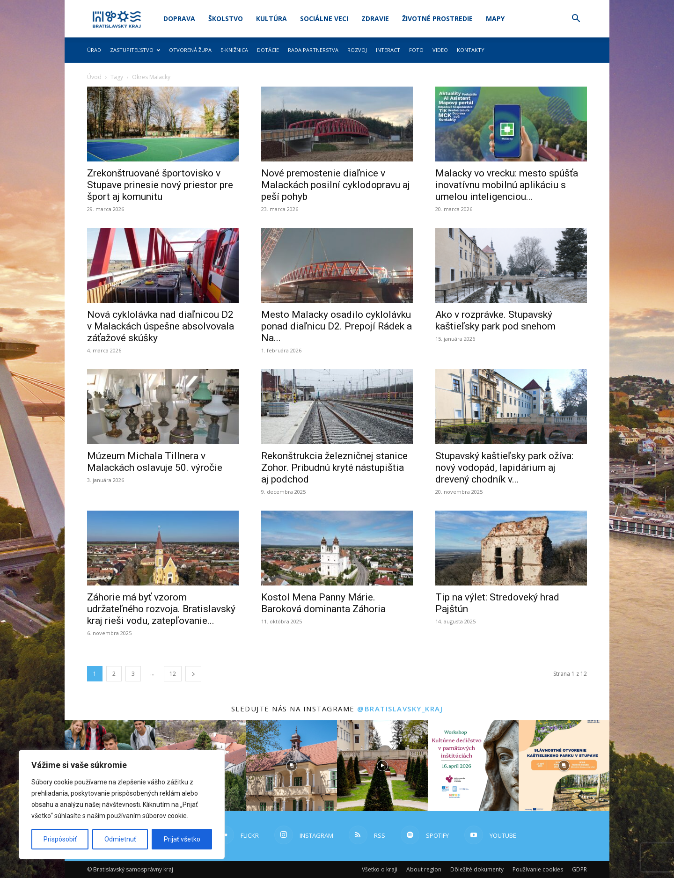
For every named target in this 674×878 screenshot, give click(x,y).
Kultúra (271, 18)
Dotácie (268, 49)
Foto (416, 49)
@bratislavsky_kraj (400, 708)
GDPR (579, 869)
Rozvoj (357, 49)
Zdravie (375, 18)
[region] (122, 804)
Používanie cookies (538, 869)
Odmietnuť (120, 839)
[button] (575, 19)
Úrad (94, 49)
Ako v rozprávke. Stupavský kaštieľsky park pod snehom (495, 320)
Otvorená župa (190, 49)
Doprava (179, 18)
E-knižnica (234, 49)
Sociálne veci (324, 18)
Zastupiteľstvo (135, 49)
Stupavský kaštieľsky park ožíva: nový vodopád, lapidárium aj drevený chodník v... (504, 467)
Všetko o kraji (379, 869)
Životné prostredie (437, 18)
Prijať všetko (182, 839)
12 (172, 674)
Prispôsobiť (60, 839)
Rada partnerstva (313, 49)
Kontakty (470, 49)
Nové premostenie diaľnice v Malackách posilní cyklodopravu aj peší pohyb (335, 185)
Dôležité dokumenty (477, 869)
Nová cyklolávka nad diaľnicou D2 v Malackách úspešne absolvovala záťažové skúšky (160, 326)
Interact (388, 49)
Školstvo (225, 18)
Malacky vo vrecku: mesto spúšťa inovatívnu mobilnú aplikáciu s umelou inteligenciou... (506, 185)
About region (423, 869)
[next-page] (193, 673)
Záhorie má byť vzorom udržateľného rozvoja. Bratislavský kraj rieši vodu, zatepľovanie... (161, 609)
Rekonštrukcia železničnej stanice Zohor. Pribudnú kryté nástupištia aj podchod (334, 467)
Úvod (94, 77)
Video (440, 49)
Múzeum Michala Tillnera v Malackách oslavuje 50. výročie (154, 461)
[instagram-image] (291, 765)
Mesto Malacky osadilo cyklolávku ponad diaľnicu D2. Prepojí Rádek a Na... (336, 326)
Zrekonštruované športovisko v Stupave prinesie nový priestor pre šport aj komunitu (160, 185)
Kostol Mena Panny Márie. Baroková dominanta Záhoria (323, 603)
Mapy (495, 18)
